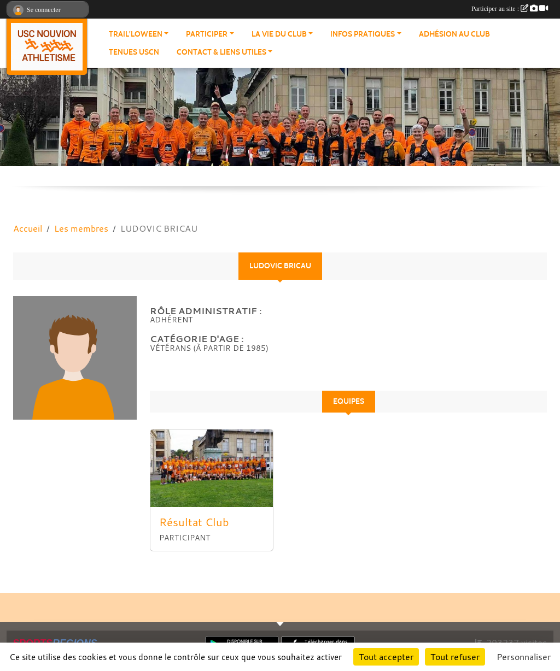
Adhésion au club (454, 34)
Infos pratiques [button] (362, 34)
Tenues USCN (134, 52)
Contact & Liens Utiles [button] (221, 52)
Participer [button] (207, 34)
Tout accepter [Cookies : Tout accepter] (386, 657)
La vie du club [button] (279, 34)
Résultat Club (194, 522)
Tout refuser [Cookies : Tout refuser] (455, 657)
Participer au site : (509, 9)
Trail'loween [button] (135, 34)
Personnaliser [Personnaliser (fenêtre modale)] (524, 657)
